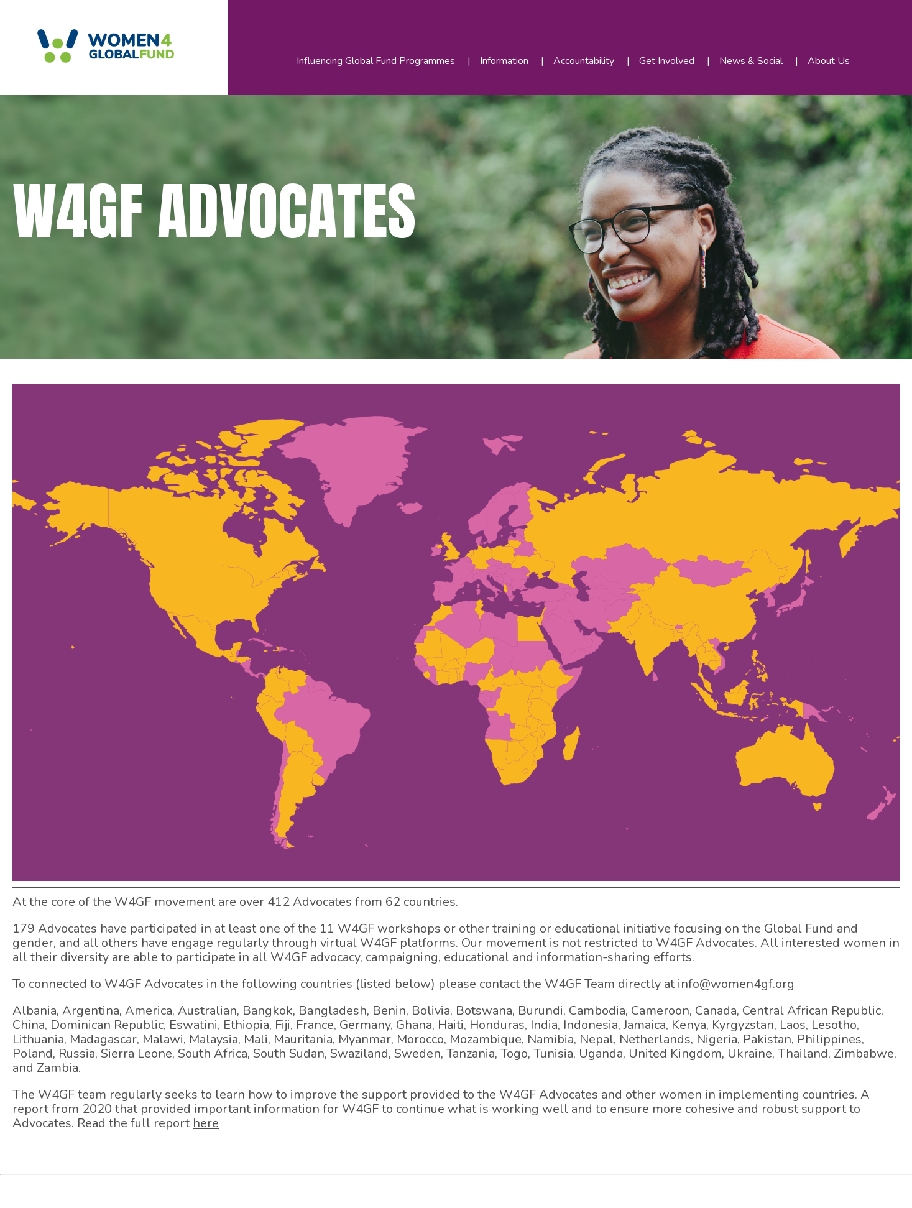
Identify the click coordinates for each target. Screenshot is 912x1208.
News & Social (751, 61)
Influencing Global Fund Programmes (376, 61)
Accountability (583, 61)
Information (504, 61)
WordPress (285, 1188)
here (206, 1123)
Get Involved (666, 61)
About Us (829, 61)
